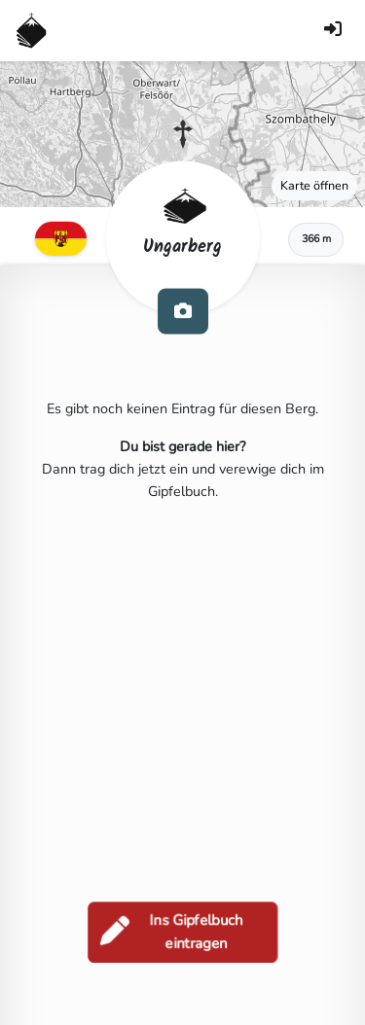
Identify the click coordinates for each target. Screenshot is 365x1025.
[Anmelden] (332, 31)
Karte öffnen (314, 185)
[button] (183, 134)
